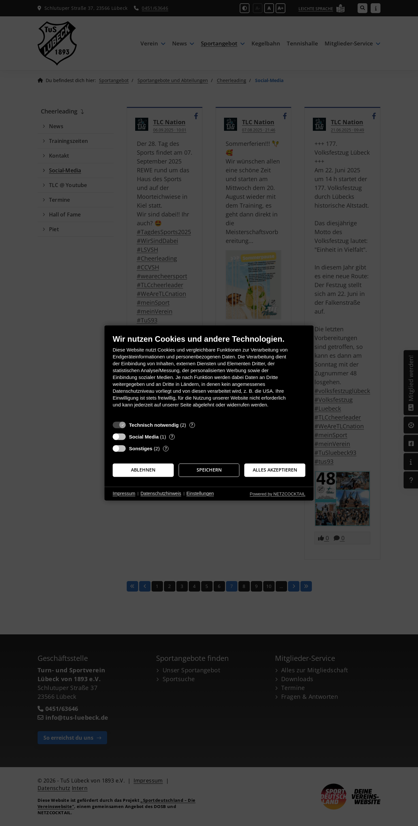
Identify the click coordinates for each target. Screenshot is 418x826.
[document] (209, 376)
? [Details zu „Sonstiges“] (166, 448)
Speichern (209, 470)
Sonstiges (141, 448)
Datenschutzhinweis (160, 493)
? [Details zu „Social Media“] (172, 436)
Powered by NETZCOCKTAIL (277, 493)
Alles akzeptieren (275, 470)
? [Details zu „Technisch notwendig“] (192, 425)
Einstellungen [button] (200, 493)
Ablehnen (143, 470)
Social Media (144, 436)
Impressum (124, 493)
